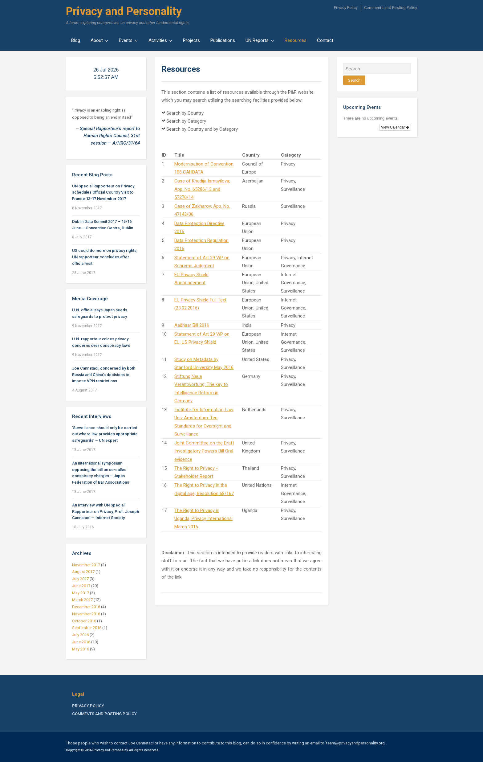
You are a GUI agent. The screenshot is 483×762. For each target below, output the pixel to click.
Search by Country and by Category (202, 129)
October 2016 (84, 621)
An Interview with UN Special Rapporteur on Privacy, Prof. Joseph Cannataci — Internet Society (105, 511)
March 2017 (82, 599)
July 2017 (80, 578)
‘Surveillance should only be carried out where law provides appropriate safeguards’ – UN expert (105, 434)
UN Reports (257, 40)
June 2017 (81, 586)
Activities (157, 40)
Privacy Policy (346, 7)
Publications (222, 40)
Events (125, 40)
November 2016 (86, 614)
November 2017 (86, 565)
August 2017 (83, 571)
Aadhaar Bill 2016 (191, 325)
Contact (325, 40)
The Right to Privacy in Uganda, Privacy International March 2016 (203, 519)
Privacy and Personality (124, 11)
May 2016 (80, 649)
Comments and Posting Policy (390, 7)
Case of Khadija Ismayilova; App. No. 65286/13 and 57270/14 (202, 189)
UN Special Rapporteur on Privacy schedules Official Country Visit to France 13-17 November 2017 (103, 192)
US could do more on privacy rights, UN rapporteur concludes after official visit (104, 257)
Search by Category (186, 121)
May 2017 (80, 593)
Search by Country (185, 113)
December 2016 (86, 606)
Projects (191, 40)
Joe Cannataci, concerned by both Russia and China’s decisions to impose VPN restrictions (103, 374)
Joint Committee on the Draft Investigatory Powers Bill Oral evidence (204, 451)
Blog (75, 40)
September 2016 (86, 627)
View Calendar (395, 127)
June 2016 (81, 642)
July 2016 (80, 635)
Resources (295, 40)
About (97, 40)
